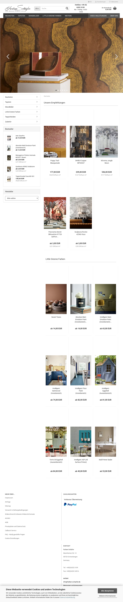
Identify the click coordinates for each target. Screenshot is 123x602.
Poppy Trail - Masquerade (55, 162)
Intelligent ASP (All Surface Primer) (81, 461)
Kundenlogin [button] (100, 2)
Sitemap (8, 506)
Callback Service (10, 530)
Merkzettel (113, 2)
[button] (89, 2)
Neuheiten (9, 16)
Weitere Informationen (107, 596)
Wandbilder (34, 16)
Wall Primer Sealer (105, 460)
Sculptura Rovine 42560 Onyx (81, 233)
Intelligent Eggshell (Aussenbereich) (105, 390)
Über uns (114, 16)
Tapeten (21, 16)
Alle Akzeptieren (107, 591)
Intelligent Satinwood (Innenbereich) (56, 390)
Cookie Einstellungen (12, 538)
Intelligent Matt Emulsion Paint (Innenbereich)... (105, 319)
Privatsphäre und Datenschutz (15, 526)
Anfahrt (7, 518)
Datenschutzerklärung (67, 597)
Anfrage (7, 502)
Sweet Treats (56, 317)
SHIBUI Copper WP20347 (80, 162)
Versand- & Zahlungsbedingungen (16, 510)
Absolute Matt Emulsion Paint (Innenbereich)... (81, 319)
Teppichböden (10, 117)
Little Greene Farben (52, 16)
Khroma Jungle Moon (106, 162)
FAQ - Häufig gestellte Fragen (15, 534)
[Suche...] (37, 8)
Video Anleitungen (98, 16)
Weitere (68, 16)
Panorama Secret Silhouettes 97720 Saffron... (55, 234)
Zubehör (8, 122)
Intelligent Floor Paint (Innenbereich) (81, 390)
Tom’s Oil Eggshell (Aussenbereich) (56, 461)
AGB (6, 522)
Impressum (9, 498)
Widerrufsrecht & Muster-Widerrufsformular (20, 514)
